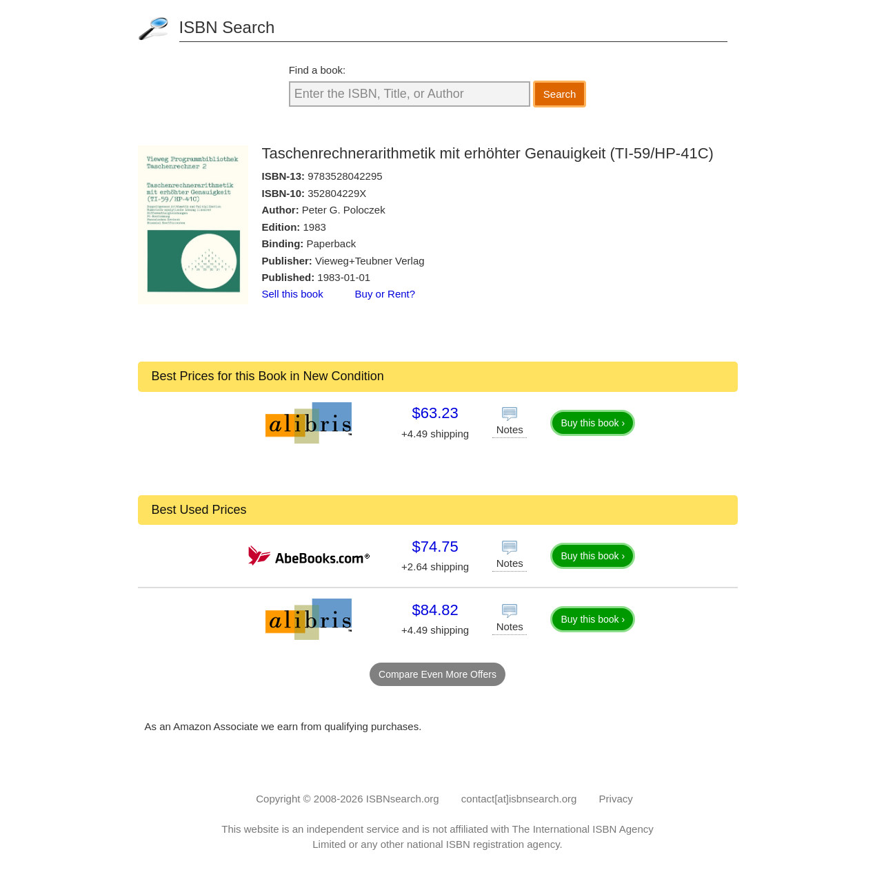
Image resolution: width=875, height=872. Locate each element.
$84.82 (435, 610)
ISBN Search (227, 27)
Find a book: (317, 70)
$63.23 (435, 413)
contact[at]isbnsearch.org (519, 798)
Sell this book (292, 294)
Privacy (616, 798)
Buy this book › (593, 422)
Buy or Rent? (385, 294)
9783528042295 (345, 176)
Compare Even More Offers (437, 674)
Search (559, 94)
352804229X (337, 193)
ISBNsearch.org (402, 798)
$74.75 (435, 546)
